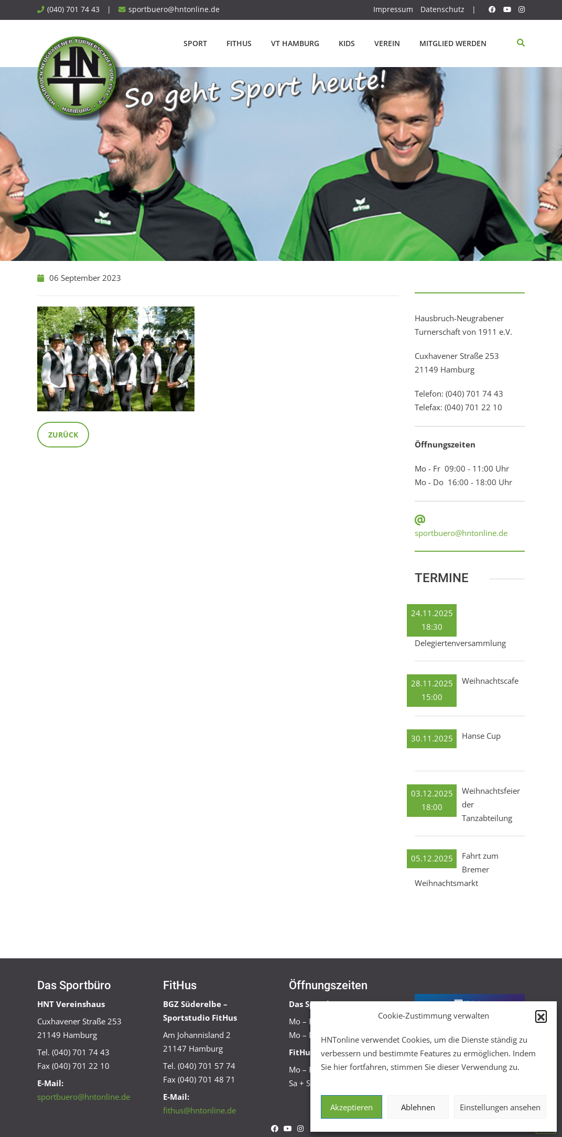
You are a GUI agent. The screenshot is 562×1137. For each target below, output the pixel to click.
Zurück (63, 435)
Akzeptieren (351, 1107)
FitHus (239, 43)
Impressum (393, 9)
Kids (347, 43)
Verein (387, 43)
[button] (541, 1016)
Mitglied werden (453, 43)
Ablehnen (418, 1107)
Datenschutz (442, 9)
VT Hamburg (295, 43)
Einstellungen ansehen (500, 1107)
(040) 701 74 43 (73, 9)
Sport (195, 43)
